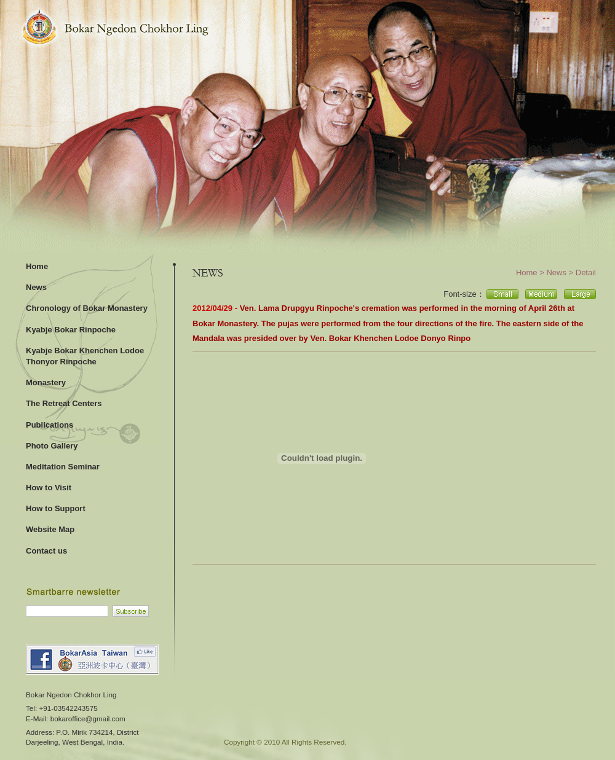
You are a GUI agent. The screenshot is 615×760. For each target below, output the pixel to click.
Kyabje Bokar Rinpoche (71, 329)
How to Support (55, 508)
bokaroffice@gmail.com (87, 719)
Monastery (46, 382)
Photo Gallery (52, 445)
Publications (49, 424)
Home (37, 266)
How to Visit (48, 487)
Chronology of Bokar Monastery (87, 308)
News (36, 287)
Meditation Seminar (63, 466)
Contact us (46, 550)
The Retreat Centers (64, 403)
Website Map (50, 529)
